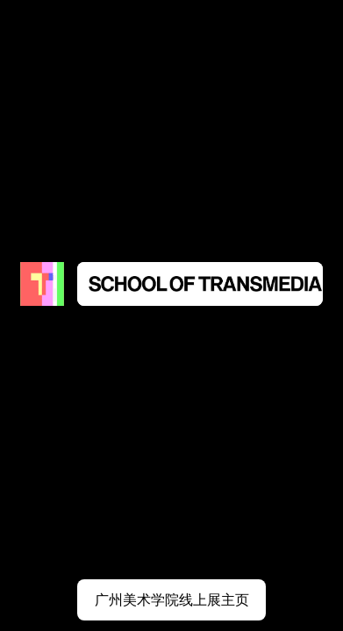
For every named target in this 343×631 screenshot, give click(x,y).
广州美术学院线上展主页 (172, 599)
